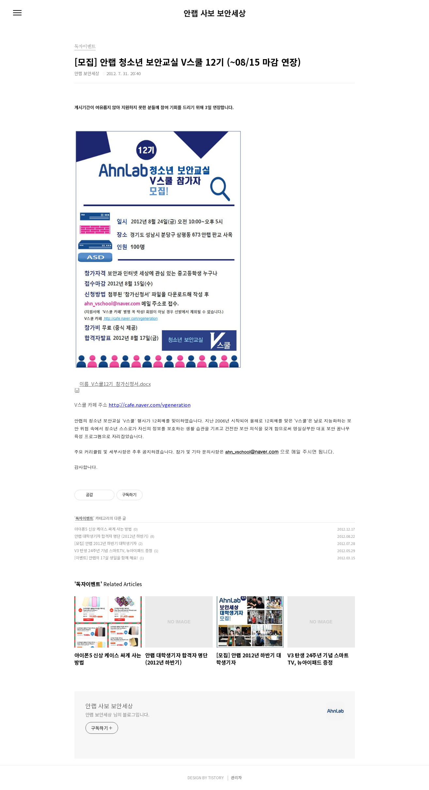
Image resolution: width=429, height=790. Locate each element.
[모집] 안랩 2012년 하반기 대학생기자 (105, 543)
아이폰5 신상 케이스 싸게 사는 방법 (103, 529)
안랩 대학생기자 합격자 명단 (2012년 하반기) (111, 536)
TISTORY (216, 777)
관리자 (236, 777)
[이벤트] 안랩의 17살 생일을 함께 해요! (106, 557)
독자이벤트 (84, 518)
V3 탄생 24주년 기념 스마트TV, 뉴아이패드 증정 (113, 550)
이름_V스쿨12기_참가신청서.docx (112, 383)
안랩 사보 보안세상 (215, 13)
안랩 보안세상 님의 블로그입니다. (117, 714)
